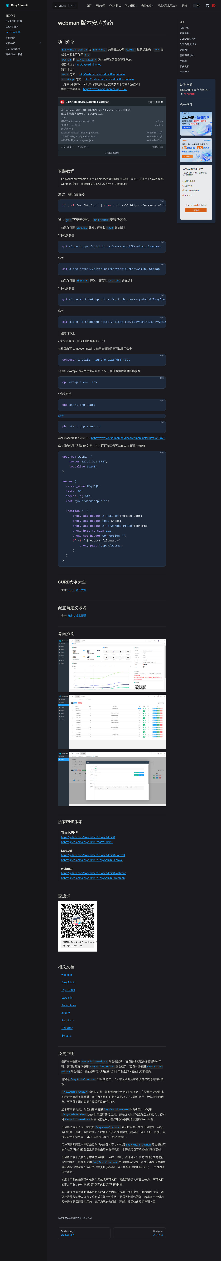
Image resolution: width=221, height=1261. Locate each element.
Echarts (66, 1035)
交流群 (183, 60)
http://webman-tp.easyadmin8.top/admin (109, 79)
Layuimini (67, 997)
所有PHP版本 (187, 55)
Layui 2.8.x (68, 990)
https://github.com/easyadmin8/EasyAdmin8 (88, 837)
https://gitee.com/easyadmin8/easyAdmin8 (87, 842)
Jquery (65, 1012)
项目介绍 (184, 27)
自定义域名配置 (77, 615)
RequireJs (67, 1020)
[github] (207, 5)
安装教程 (184, 33)
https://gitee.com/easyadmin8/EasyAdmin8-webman (93, 878)
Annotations (68, 1005)
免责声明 (184, 72)
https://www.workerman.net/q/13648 (105, 89)
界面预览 (184, 49)
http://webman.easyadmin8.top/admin (102, 74)
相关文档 (184, 66)
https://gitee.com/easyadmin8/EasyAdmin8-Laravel (92, 860)
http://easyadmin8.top (88, 64)
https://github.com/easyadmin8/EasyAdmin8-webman (93, 873)
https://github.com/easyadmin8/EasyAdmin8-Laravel (93, 855)
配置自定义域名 (188, 44)
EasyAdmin (68, 982)
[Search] (65, 5)
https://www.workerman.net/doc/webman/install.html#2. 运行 (128, 438)
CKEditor (67, 1028)
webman (66, 974)
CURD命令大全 (188, 38)
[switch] (196, 5)
